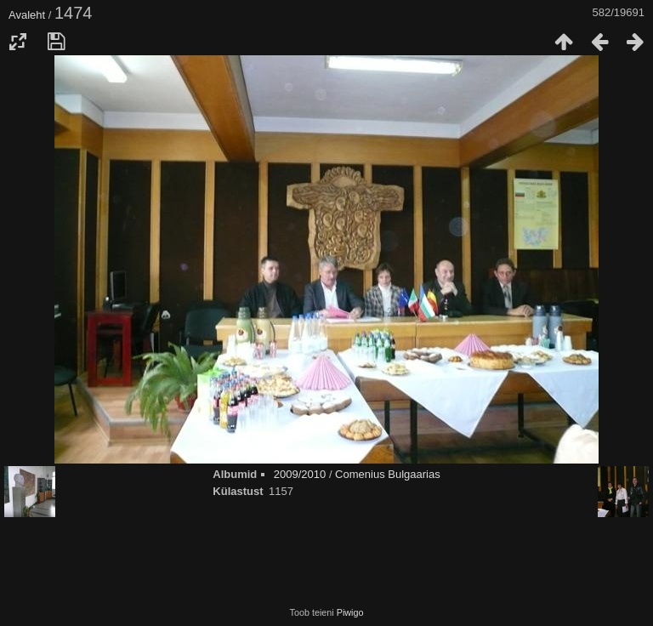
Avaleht (27, 15)
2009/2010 (300, 474)
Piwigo (350, 612)
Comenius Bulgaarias (387, 474)
